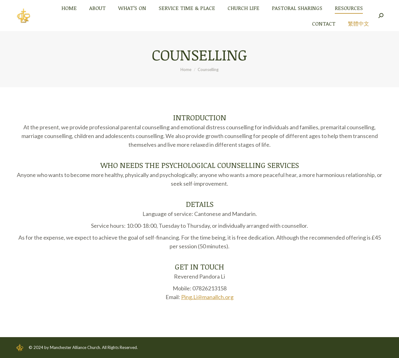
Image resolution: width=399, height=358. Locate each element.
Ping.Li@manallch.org (207, 297)
